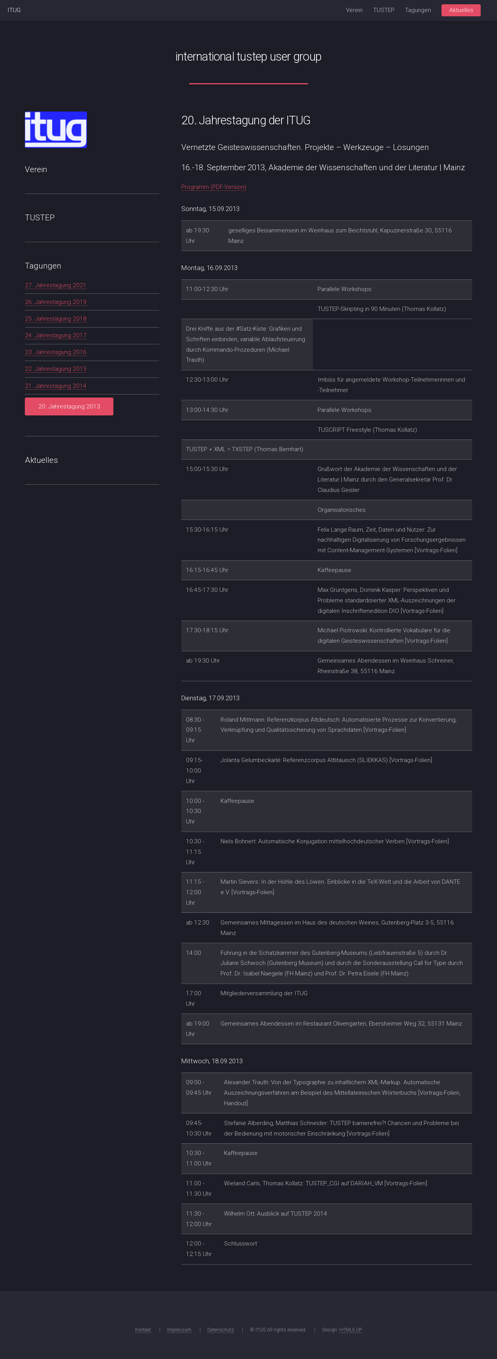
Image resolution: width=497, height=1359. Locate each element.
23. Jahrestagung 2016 (56, 352)
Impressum (179, 1330)
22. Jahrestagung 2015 (56, 368)
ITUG (14, 10)
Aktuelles (461, 10)
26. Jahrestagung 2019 (56, 301)
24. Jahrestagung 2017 (56, 335)
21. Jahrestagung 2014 (56, 385)
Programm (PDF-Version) (213, 186)
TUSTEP (383, 10)
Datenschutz (220, 1330)
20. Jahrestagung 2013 (69, 406)
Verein (354, 10)
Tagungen (418, 10)
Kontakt (143, 1330)
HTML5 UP (350, 1330)
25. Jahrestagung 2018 (56, 318)
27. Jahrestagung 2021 (56, 285)
